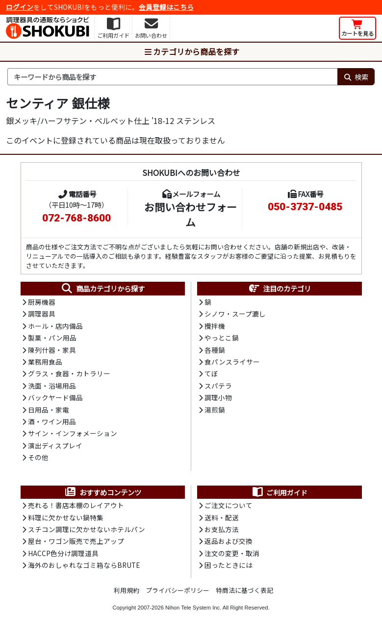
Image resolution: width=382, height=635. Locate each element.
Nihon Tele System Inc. (193, 608)
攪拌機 (214, 326)
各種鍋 (214, 350)
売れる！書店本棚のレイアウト (76, 505)
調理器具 (41, 313)
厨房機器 (41, 302)
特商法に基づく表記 (244, 590)
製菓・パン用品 (52, 337)
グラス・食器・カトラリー (69, 373)
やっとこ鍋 (221, 337)
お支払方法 (221, 529)
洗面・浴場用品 (52, 386)
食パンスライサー (232, 361)
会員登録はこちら (166, 7)
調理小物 (218, 397)
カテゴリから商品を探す (191, 51)
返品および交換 (228, 541)
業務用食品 (45, 361)
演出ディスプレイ (55, 445)
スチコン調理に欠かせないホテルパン (86, 529)
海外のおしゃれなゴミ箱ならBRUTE (84, 565)
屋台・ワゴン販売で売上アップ (76, 541)
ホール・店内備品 (55, 326)
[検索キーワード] (172, 77)
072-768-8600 (76, 218)
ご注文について (228, 505)
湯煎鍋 (214, 410)
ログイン (19, 7)
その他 (38, 457)
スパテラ (218, 386)
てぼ (211, 373)
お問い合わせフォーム (190, 214)
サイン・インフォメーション (72, 433)
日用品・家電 (48, 410)
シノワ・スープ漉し (235, 313)
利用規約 (126, 590)
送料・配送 (221, 517)
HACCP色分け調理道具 (63, 553)
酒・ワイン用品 (52, 421)
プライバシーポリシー (177, 590)
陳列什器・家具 (52, 350)
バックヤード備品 (55, 397)
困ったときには (228, 565)
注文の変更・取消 (231, 553)
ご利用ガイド (279, 492)
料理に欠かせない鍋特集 (65, 517)
